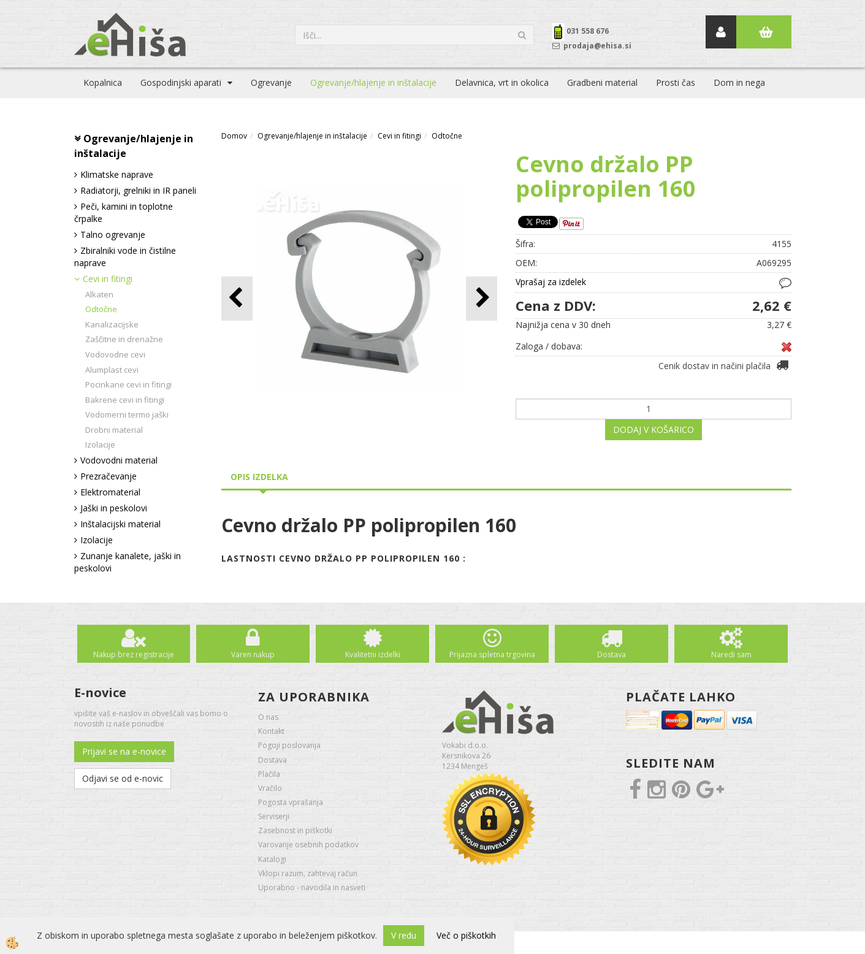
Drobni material (114, 429)
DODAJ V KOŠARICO (653, 429)
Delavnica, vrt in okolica (502, 82)
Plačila (269, 774)
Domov (234, 136)
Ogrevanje (271, 82)
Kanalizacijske (112, 324)
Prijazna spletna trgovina (492, 654)
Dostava (611, 654)
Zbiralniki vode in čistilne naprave (125, 257)
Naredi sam (731, 654)
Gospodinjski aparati (180, 82)
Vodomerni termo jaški (127, 414)
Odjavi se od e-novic (122, 778)
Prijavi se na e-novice (124, 751)
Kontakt (271, 731)
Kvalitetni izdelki (372, 654)
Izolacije (100, 444)
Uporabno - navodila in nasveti (311, 887)
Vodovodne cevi (115, 354)
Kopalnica (102, 82)
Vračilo (270, 788)
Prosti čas (675, 82)
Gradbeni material (602, 82)
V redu (403, 935)
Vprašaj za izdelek (551, 282)
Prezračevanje (108, 476)
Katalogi (272, 859)
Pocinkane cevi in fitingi (128, 384)
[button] (481, 298)
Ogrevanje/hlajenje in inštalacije (373, 82)
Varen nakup (253, 654)
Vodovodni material (119, 460)
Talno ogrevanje (112, 234)
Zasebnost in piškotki (295, 830)
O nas (268, 717)
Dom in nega (739, 82)
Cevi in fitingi (107, 278)
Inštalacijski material (120, 524)
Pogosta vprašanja (290, 802)
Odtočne (101, 309)
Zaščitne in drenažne (124, 339)
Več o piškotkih (466, 935)
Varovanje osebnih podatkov (308, 844)
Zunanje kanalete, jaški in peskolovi (127, 562)
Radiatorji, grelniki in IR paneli (138, 190)
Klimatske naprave (116, 174)
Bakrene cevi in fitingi (124, 399)
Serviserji (273, 816)
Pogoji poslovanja (289, 745)
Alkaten (99, 294)
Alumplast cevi (112, 369)
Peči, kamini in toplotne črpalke (123, 212)
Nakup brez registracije (133, 654)
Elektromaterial (110, 492)
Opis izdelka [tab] (259, 477)
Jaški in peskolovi (113, 508)
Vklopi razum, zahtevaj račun (307, 873)
